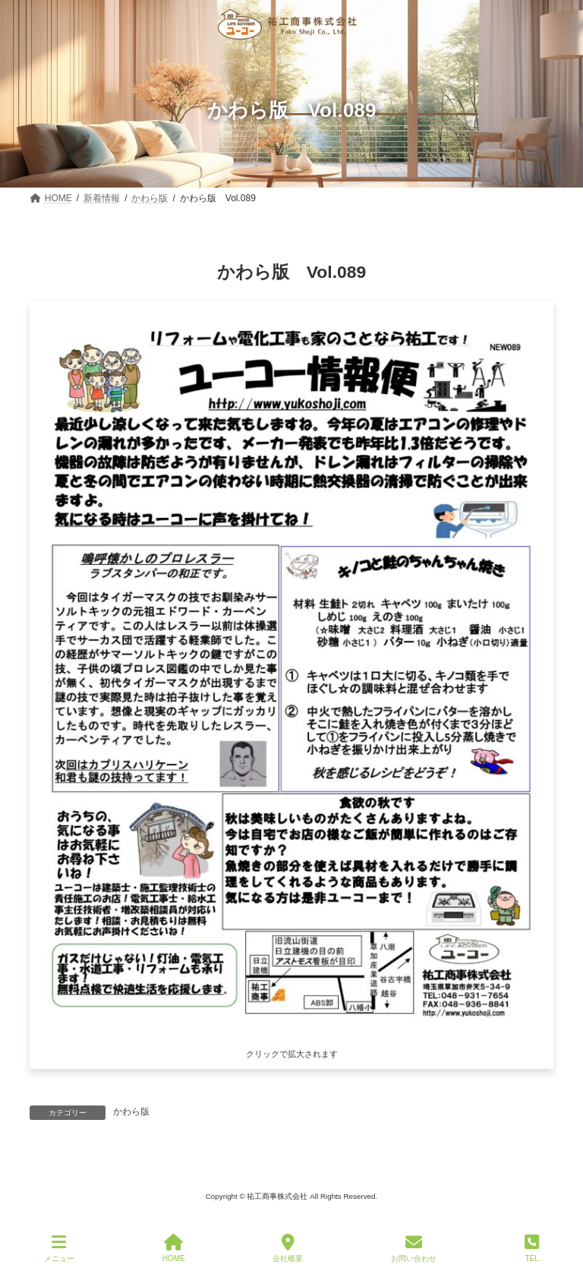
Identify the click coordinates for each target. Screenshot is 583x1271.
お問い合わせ (413, 1248)
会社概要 (288, 1248)
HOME (173, 1248)
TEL (532, 1248)
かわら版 (131, 1111)
